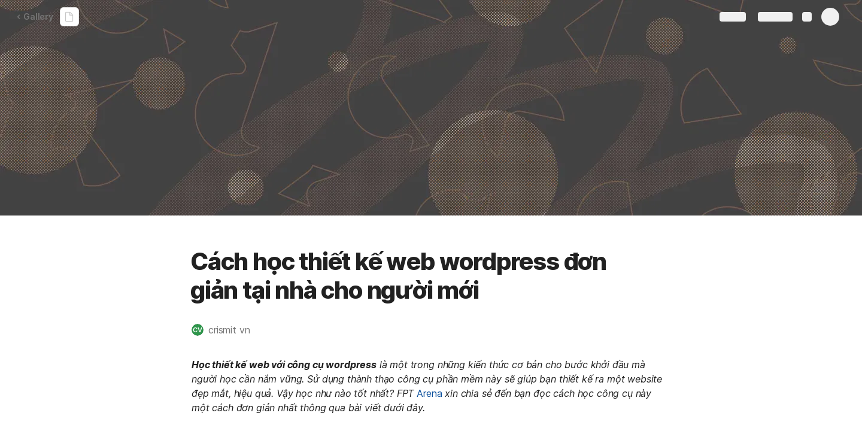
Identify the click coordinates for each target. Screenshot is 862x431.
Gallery (34, 16)
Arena (429, 393)
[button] (227, 329)
